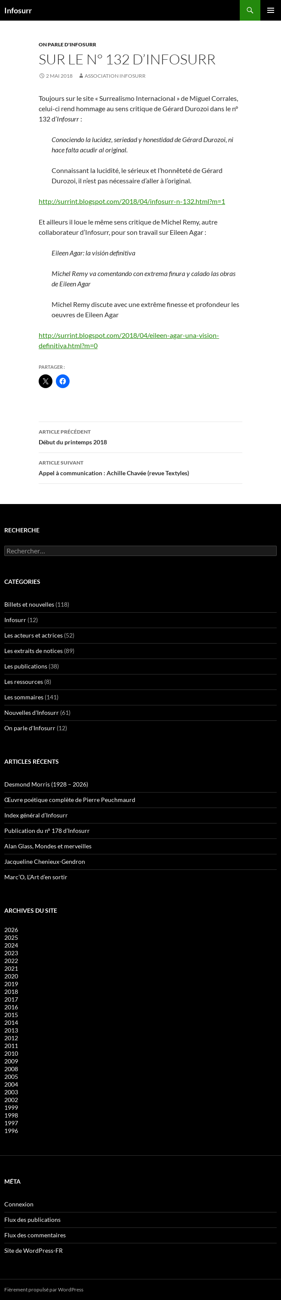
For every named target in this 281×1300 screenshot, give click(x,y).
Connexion (19, 1204)
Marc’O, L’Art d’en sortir (35, 877)
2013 (11, 1030)
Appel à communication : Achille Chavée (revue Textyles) (140, 467)
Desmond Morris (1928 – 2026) (46, 784)
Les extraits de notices (33, 650)
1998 (11, 1115)
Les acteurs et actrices (33, 635)
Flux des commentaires (35, 1235)
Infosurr (18, 10)
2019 (11, 983)
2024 (11, 945)
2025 (11, 937)
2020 (11, 976)
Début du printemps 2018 (140, 436)
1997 (11, 1123)
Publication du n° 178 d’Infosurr (47, 830)
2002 (11, 1099)
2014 (11, 1022)
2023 (11, 953)
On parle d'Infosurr (67, 44)
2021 (11, 968)
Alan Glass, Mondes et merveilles (48, 846)
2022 (11, 960)
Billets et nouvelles (29, 604)
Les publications (25, 666)
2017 (11, 999)
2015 (11, 1014)
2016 (11, 1007)
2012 (11, 1038)
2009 (11, 1061)
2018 (11, 991)
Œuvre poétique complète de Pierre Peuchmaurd (69, 799)
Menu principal (270, 10)
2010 (11, 1053)
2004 (11, 1084)
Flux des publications (32, 1219)
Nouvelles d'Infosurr (31, 712)
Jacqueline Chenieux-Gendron (44, 861)
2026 (11, 929)
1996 (11, 1130)
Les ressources (23, 681)
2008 (11, 1068)
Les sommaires (23, 697)
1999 (11, 1107)
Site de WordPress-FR (33, 1250)
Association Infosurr (115, 76)
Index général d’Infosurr (36, 815)
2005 (11, 1076)
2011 (11, 1045)
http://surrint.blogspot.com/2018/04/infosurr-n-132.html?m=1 (132, 201)
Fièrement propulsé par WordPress (43, 1289)
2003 (11, 1092)
